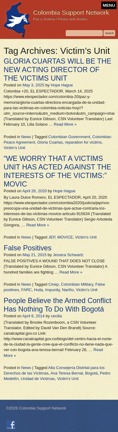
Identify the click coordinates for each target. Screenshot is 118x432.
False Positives (27, 248)
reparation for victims (83, 142)
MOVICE (65, 237)
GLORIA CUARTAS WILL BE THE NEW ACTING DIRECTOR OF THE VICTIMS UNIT (57, 69)
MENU (109, 5)
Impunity (52, 289)
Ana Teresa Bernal (66, 373)
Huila (38, 289)
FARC (26, 289)
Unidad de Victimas (38, 378)
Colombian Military (77, 284)
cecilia (56, 316)
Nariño (68, 289)
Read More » (65, 124)
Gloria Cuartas (50, 142)
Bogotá (91, 373)
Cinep (53, 284)
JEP (51, 237)
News (26, 136)
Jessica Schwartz (68, 255)
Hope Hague (62, 85)
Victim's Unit (14, 147)
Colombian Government (69, 136)
